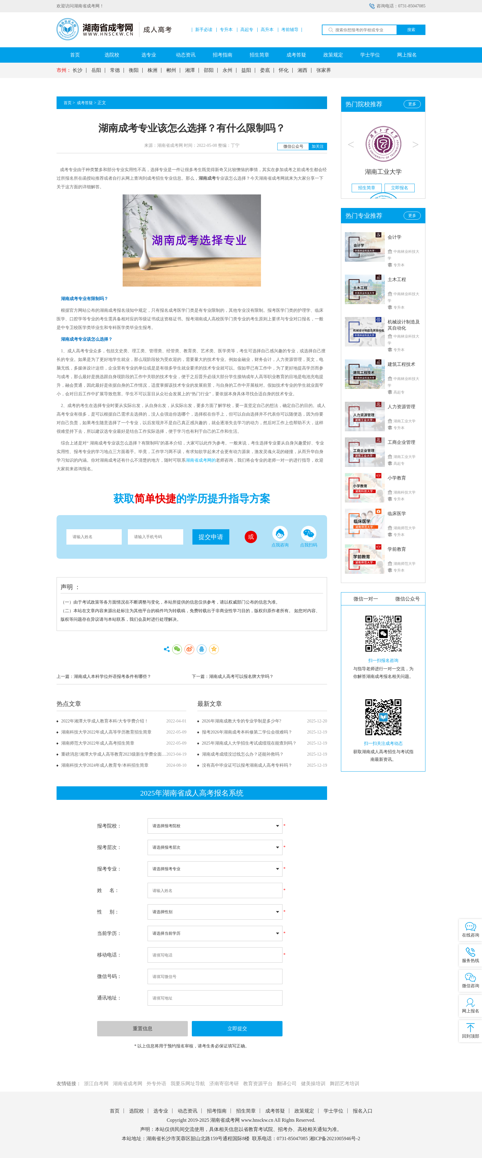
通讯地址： (109, 997)
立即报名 (399, 188)
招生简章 (259, 54)
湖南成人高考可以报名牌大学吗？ (241, 676)
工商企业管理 (401, 442)
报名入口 (363, 1111)
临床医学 (397, 513)
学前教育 (397, 549)
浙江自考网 (96, 1083)
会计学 (394, 237)
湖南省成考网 (127, 1083)
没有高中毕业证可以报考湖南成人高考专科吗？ (247, 765)
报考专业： (109, 868)
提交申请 (211, 537)
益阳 (246, 70)
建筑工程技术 (401, 364)
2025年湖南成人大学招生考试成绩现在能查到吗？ (249, 743)
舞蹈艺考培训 (344, 1083)
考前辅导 (289, 30)
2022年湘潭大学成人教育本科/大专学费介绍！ (104, 721)
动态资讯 (186, 54)
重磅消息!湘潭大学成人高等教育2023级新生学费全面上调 (115, 754)
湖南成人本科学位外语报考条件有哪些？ (112, 676)
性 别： (108, 911)
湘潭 (190, 70)
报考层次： (109, 847)
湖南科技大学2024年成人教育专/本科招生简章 (104, 765)
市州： (64, 70)
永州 (227, 70)
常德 (115, 70)
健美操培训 (313, 1083)
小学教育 (397, 477)
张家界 (323, 70)
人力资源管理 (401, 406)
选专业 (148, 54)
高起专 (246, 30)
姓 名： (108, 890)
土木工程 (397, 279)
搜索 (411, 29)
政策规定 (333, 54)
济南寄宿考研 (224, 1083)
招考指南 (222, 54)
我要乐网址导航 (188, 1083)
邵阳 (209, 70)
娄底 (265, 70)
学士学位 (370, 54)
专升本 (226, 30)
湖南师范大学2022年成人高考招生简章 (97, 743)
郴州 (171, 70)
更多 (412, 104)
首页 (75, 54)
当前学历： (109, 933)
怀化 (284, 70)
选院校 (112, 54)
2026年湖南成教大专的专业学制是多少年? (241, 721)
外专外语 (156, 1083)
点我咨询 (280, 536)
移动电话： (109, 954)
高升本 (267, 30)
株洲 (152, 70)
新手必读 (203, 30)
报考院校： (109, 825)
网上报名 (407, 54)
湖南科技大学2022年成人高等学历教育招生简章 (106, 732)
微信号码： (109, 976)
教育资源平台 (258, 1083)
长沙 (77, 70)
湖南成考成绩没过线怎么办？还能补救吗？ (243, 754)
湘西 (302, 70)
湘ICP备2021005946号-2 (334, 1138)
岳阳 (96, 70)
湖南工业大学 (383, 171)
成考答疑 (296, 54)
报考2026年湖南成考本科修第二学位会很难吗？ (247, 732)
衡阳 (134, 70)
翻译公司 (287, 1083)
